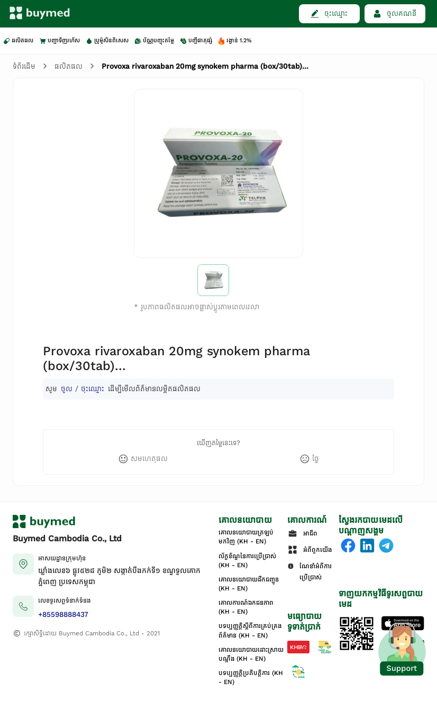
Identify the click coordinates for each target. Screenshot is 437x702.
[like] (142, 459)
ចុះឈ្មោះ (92, 388)
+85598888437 (63, 614)
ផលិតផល (68, 66)
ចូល (66, 388)
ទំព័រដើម (24, 66)
